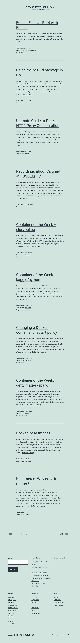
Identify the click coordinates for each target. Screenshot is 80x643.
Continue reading (26, 95)
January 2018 (12, 602)
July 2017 (11, 613)
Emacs (22, 52)
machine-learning (28, 310)
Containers (28, 255)
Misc (26, 50)
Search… (10, 558)
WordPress (68, 635)
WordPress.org (58, 605)
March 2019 (11, 597)
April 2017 (11, 621)
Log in (56, 597)
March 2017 (11, 624)
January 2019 (12, 600)
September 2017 (13, 608)
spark (25, 415)
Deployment (35, 600)
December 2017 (13, 605)
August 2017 (12, 610)
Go (25, 103)
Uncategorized (32, 50)
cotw (22, 257)
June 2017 (11, 616)
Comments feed (59, 602)
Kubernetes (28, 514)
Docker (27, 153)
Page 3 (24, 534)
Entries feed (57, 600)
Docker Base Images (33, 433)
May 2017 (11, 618)
